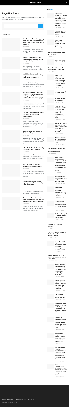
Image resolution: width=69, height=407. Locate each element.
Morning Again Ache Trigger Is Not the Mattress (60, 32)
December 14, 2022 (60, 119)
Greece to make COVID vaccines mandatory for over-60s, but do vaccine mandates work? (60, 205)
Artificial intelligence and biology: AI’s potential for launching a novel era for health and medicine (33, 75)
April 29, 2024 (58, 343)
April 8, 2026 (26, 79)
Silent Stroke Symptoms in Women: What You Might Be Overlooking (60, 44)
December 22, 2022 (60, 314)
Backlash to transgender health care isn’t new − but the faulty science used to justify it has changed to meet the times (60, 322)
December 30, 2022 (60, 183)
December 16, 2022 (60, 299)
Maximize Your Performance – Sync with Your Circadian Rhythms (56, 224)
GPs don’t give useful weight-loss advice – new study (60, 296)
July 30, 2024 (51, 56)
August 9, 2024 (52, 228)
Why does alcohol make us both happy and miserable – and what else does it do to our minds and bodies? (33, 199)
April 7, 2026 (26, 118)
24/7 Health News (34, 3)
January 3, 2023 (59, 133)
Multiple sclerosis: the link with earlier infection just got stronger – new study (57, 257)
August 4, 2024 (59, 219)
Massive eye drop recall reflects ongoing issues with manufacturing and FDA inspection (33, 182)
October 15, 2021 (59, 87)
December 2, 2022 (59, 276)
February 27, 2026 (59, 49)
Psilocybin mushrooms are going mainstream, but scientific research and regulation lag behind (33, 59)
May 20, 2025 (58, 172)
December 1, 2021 (59, 210)
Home (3, 9)
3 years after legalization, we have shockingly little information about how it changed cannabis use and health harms (61, 80)
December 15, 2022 (60, 27)
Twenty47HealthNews (7, 399)
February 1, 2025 (52, 237)
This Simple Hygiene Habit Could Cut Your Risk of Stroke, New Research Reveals (57, 233)
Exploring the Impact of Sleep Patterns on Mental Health (61, 215)
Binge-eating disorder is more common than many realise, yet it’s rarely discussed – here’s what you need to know (61, 369)
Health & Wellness (21, 399)
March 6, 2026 (58, 251)
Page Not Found (10, 9)
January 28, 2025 (52, 71)
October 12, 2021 (59, 144)
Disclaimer (31, 399)
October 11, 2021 (59, 36)
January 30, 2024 (59, 329)
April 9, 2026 (26, 46)
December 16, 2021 (60, 197)
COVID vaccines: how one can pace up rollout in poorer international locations (56, 150)
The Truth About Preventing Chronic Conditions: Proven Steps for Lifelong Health (33, 114)
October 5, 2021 (52, 153)
